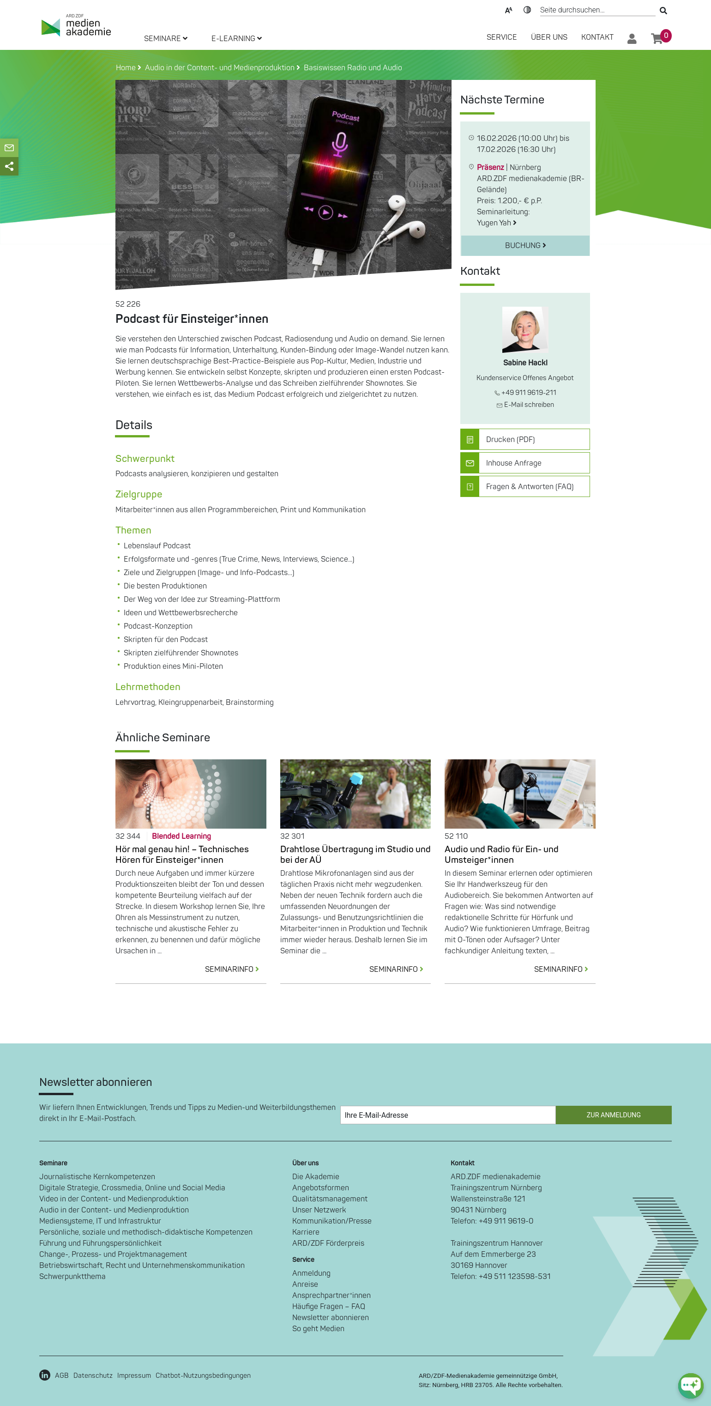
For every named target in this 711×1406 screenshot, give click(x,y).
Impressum (134, 1376)
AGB (62, 1376)
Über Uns (549, 37)
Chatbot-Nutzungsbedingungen (203, 1376)
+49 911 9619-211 (525, 393)
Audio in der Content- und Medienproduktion (114, 1210)
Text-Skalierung (508, 9)
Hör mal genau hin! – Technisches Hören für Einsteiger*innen (182, 855)
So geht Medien (318, 1328)
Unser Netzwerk (319, 1210)
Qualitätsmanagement (330, 1199)
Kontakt (597, 37)
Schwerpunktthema (72, 1276)
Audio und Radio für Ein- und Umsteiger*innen (502, 855)
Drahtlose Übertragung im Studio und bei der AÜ (355, 855)
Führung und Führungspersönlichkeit (100, 1243)
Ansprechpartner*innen (331, 1295)
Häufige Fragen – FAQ (328, 1306)
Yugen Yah (497, 223)
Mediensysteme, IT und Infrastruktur (100, 1221)
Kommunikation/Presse (332, 1221)
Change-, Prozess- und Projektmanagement (113, 1254)
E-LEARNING (236, 38)
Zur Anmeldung (614, 1115)
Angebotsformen (320, 1188)
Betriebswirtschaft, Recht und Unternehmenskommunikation (142, 1265)
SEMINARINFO (235, 969)
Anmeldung (311, 1273)
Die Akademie (315, 1177)
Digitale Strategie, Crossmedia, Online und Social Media (132, 1188)
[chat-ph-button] (691, 1386)
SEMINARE (165, 38)
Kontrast (527, 9)
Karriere (305, 1232)
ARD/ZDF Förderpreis (328, 1243)
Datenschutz (93, 1376)
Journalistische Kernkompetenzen (97, 1177)
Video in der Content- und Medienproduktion (113, 1199)
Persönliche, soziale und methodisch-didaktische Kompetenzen (146, 1232)
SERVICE (502, 37)
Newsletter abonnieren (330, 1317)
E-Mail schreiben (525, 405)
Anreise (305, 1284)
